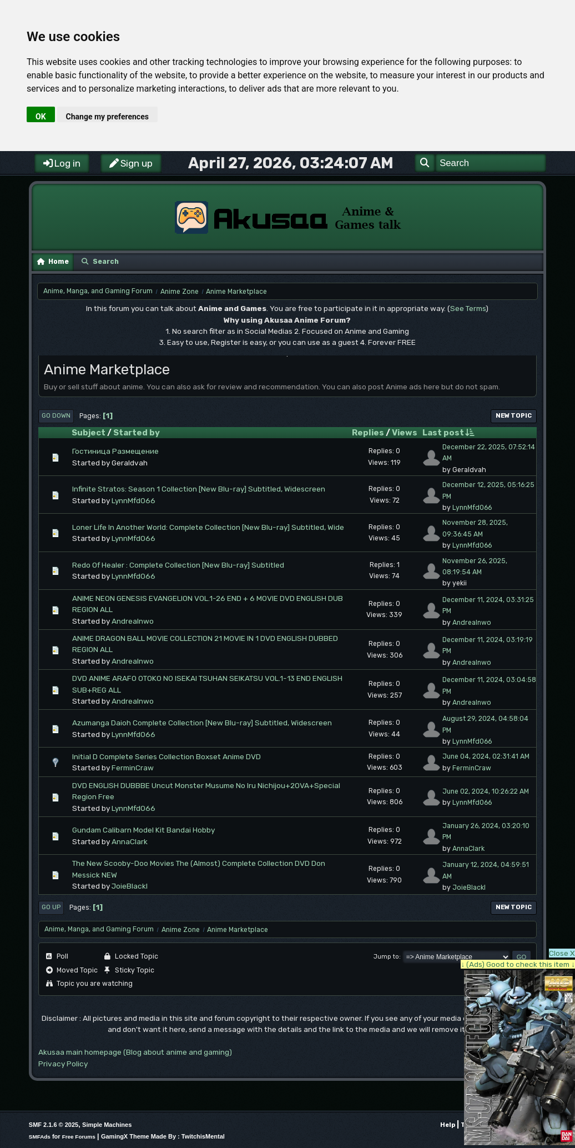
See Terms (468, 308)
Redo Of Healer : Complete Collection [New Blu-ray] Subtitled (178, 564)
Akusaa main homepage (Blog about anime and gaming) (135, 1051)
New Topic (514, 415)
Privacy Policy (63, 1063)
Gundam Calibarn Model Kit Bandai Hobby (143, 829)
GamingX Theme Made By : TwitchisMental (163, 1136)
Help (447, 1125)
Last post (448, 432)
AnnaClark (130, 841)
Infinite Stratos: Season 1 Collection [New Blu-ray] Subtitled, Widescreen (198, 488)
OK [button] (41, 116)
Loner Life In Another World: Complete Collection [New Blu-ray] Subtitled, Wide (208, 527)
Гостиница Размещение (115, 451)
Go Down (56, 415)
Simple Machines (107, 1124)
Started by (136, 433)
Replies (368, 433)
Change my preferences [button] (107, 116)
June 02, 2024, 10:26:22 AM (485, 791)
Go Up (51, 907)
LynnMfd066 (133, 500)
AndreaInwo (133, 620)
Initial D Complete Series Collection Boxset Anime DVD (166, 756)
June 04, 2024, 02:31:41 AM (485, 756)
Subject (88, 433)
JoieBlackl (130, 885)
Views (404, 433)
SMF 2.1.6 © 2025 (53, 1124)
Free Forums (78, 1137)
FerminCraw (133, 767)
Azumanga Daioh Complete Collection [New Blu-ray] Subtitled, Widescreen (202, 722)
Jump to (386, 956)
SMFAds (40, 1137)
